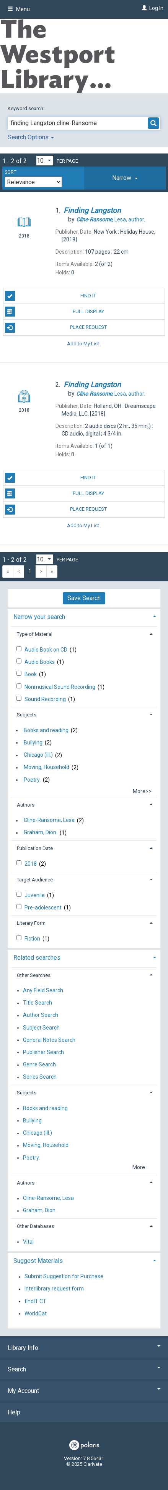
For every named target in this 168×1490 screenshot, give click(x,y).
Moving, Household (46, 767)
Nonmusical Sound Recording (60, 687)
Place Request (56, 328)
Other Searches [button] (34, 975)
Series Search (40, 1077)
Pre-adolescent (43, 907)
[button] (125, 178)
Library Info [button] (84, 1347)
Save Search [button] (84, 598)
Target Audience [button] (35, 880)
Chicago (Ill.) (38, 755)
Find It (50, 296)
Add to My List (83, 344)
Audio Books (40, 662)
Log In (156, 8)
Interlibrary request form (54, 1289)
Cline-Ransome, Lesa (49, 820)
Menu (19, 9)
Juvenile (35, 895)
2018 (31, 864)
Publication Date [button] (35, 848)
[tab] (125, 178)
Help (14, 1412)
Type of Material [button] (34, 634)
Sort (10, 172)
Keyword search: (27, 108)
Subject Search (41, 1028)
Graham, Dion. (40, 833)
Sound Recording (45, 699)
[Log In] (143, 8)
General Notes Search (49, 1040)
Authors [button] (25, 805)
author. (110, 219)
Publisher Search (43, 1052)
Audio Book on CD (46, 650)
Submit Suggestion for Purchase (63, 1277)
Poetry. (32, 780)
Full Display (54, 312)
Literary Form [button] (31, 923)
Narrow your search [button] (39, 616)
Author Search (40, 1015)
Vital (28, 1242)
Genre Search (39, 1065)
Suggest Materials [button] (38, 1260)
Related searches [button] (36, 957)
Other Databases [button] (35, 1226)
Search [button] (84, 1369)
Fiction (32, 939)
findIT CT (35, 1301)
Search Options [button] (31, 137)
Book (31, 674)
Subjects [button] (26, 715)
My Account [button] (84, 1390)
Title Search (37, 1003)
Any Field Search (43, 990)
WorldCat (35, 1313)
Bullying (33, 742)
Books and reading (46, 730)
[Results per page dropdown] (44, 160)
